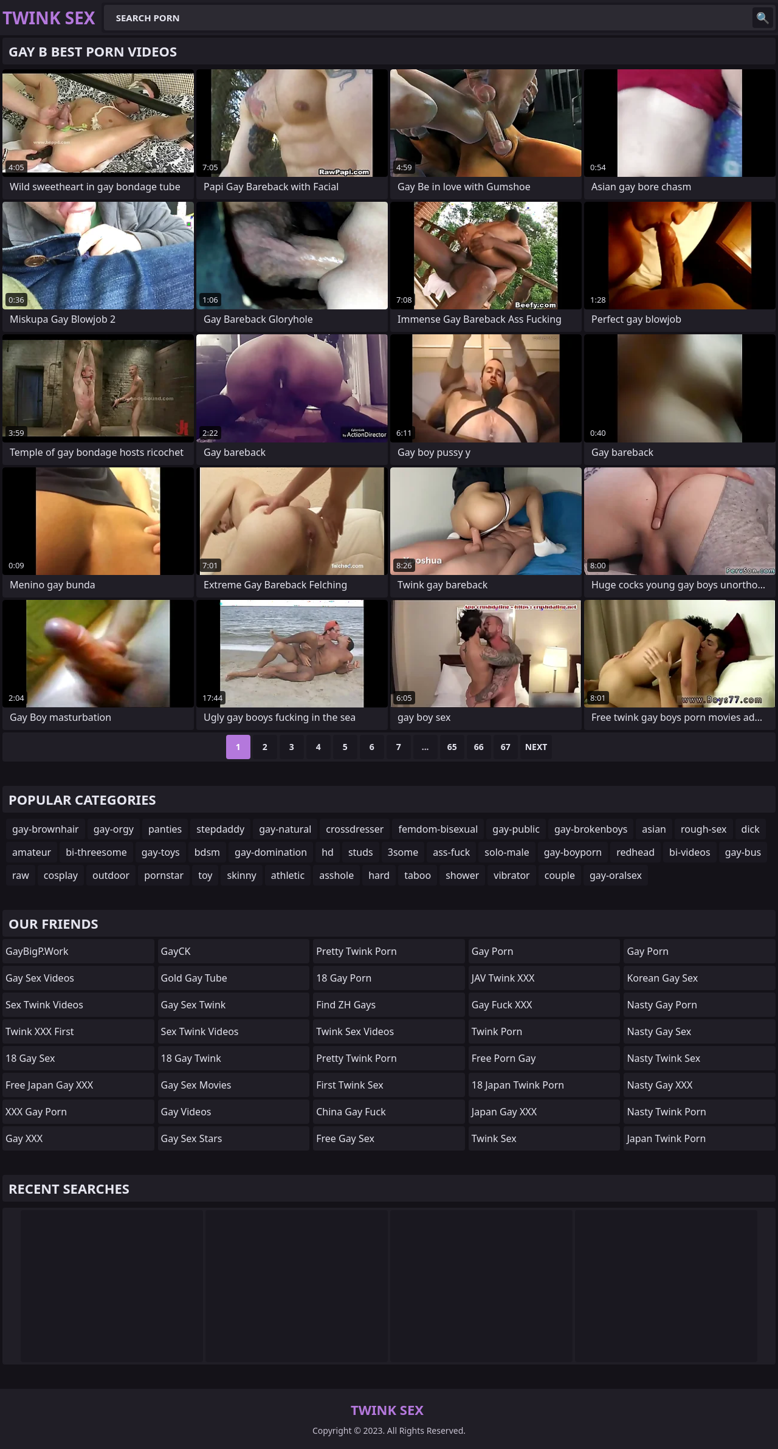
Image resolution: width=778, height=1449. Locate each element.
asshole (336, 875)
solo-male (506, 852)
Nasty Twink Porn (666, 1111)
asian (654, 829)
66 (479, 746)
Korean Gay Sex (662, 978)
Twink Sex (494, 1138)
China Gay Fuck (351, 1111)
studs (360, 852)
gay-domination (271, 852)
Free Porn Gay (504, 1058)
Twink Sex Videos (355, 1031)
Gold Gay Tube (194, 978)
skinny (241, 875)
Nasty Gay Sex (659, 1031)
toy (205, 875)
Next (536, 746)
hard (379, 875)
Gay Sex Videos (39, 978)
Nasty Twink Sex (663, 1058)
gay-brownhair (45, 829)
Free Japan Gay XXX (49, 1085)
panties (165, 829)
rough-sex (704, 829)
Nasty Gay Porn (662, 1004)
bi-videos (690, 852)
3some (403, 852)
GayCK (176, 951)
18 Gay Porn (343, 978)
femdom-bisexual (438, 829)
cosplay (61, 875)
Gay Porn (493, 951)
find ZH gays (346, 1004)
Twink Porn (497, 1031)
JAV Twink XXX (503, 978)
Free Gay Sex (345, 1138)
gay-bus (743, 852)
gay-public (516, 829)
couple (560, 875)
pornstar (164, 875)
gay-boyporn (573, 852)
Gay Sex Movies (196, 1085)
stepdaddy (220, 829)
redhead (635, 852)
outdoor (110, 875)
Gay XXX (24, 1138)
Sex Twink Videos (44, 1004)
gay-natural (285, 829)
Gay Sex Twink (193, 1004)
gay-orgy (114, 829)
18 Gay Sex (30, 1058)
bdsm (207, 852)
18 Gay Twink (191, 1058)
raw (20, 875)
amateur (31, 852)
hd (328, 852)
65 (452, 746)
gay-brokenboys (590, 829)
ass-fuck (451, 852)
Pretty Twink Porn (356, 951)
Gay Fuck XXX (502, 1004)
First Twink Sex (349, 1085)
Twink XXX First (39, 1031)
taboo (417, 875)
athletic (288, 875)
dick (751, 829)
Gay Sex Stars (191, 1138)
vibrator (511, 875)
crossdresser (355, 829)
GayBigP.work (36, 951)
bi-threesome (96, 852)
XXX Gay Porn (36, 1111)
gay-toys (161, 852)
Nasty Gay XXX (659, 1085)
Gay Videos (186, 1111)
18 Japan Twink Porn (518, 1085)
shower (462, 875)
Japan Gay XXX (504, 1111)
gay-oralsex (616, 875)
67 (506, 746)
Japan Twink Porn (666, 1138)
